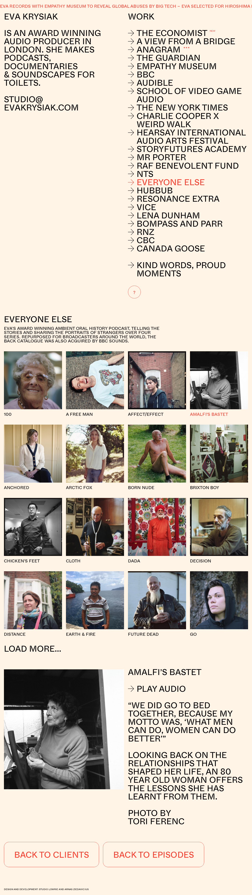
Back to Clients (51, 854)
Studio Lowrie (48, 889)
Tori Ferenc (156, 821)
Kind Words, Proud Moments (177, 269)
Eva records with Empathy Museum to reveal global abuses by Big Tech (88, 6)
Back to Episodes (153, 854)
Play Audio (157, 688)
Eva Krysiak (31, 16)
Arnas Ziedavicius (77, 889)
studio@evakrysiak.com (42, 103)
